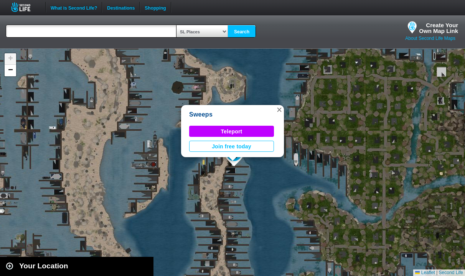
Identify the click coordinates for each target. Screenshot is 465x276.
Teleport (231, 131)
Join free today (231, 146)
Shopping (155, 7)
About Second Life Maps (430, 38)
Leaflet (425, 272)
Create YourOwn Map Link (438, 28)
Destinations (121, 7)
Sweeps (201, 114)
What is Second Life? (74, 7)
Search (241, 31)
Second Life (25, 7)
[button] (279, 109)
